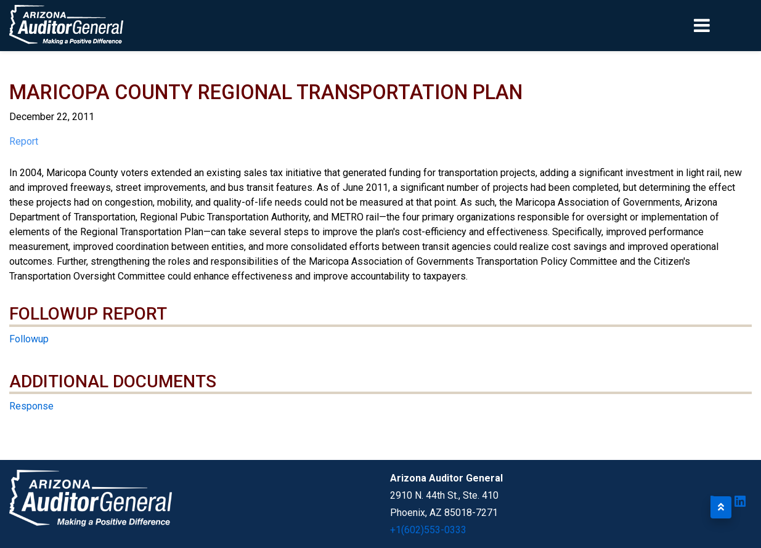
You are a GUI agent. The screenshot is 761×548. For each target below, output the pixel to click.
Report (23, 141)
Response (31, 406)
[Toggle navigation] (723, 25)
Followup (29, 339)
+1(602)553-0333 (428, 530)
